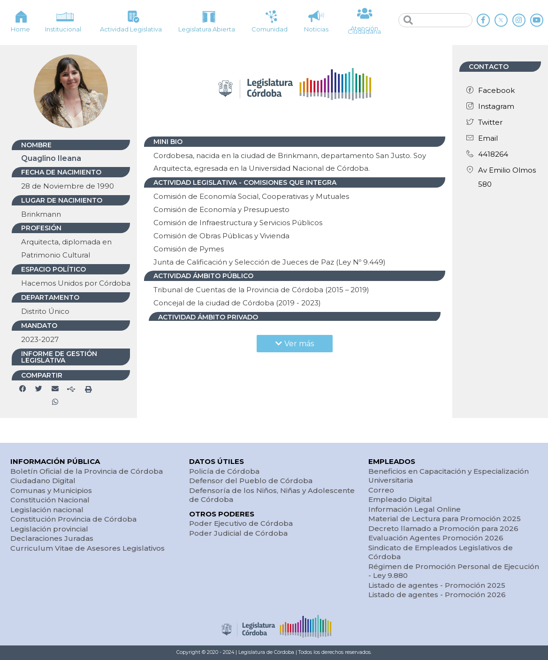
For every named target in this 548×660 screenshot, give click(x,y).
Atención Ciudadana (364, 29)
